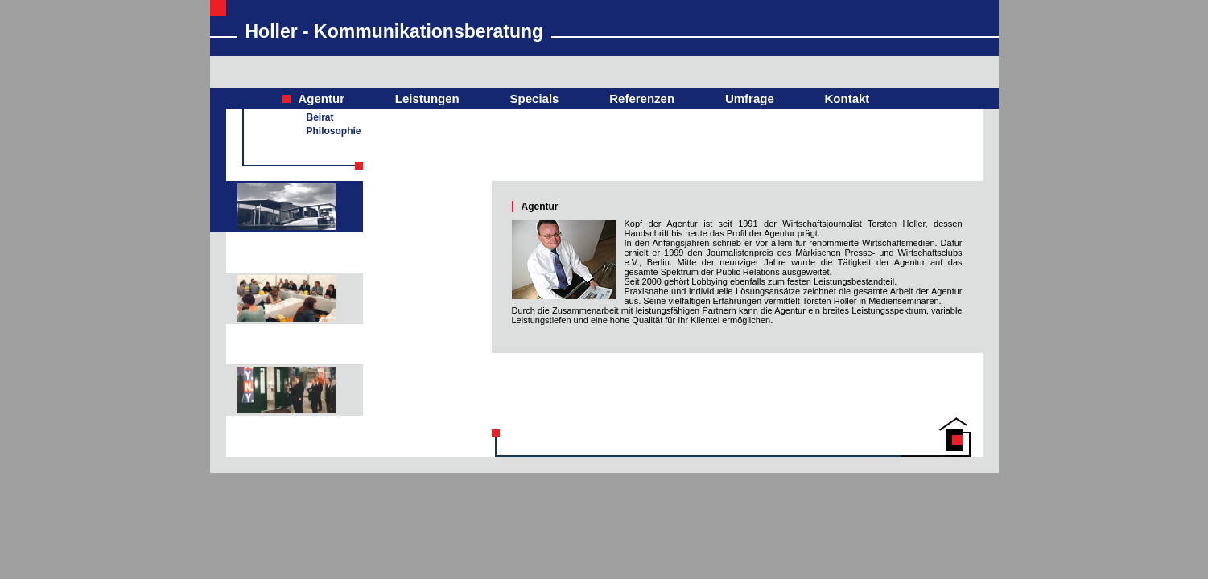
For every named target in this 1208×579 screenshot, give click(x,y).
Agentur (322, 98)
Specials (534, 98)
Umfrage (749, 98)
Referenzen (641, 98)
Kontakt (847, 98)
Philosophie (334, 131)
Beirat (320, 117)
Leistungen (427, 98)
